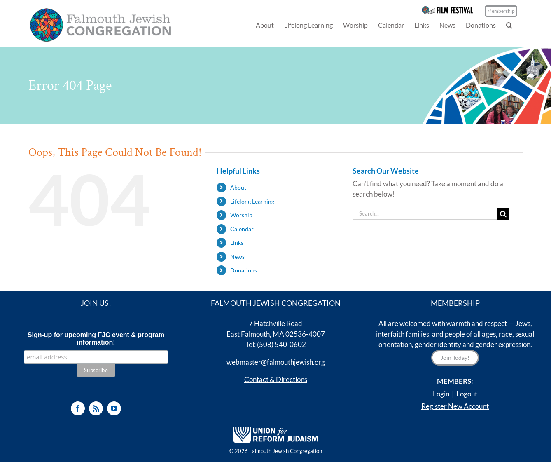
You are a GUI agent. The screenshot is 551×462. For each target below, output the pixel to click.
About (238, 187)
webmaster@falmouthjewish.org (275, 362)
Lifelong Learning (252, 201)
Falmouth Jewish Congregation (285, 451)
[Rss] (96, 408)
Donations (243, 270)
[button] (509, 25)
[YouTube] (114, 408)
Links (236, 242)
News (237, 256)
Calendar (242, 228)
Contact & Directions (275, 379)
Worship (241, 214)
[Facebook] (78, 408)
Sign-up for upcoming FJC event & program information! (96, 338)
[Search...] (425, 214)
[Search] (503, 214)
